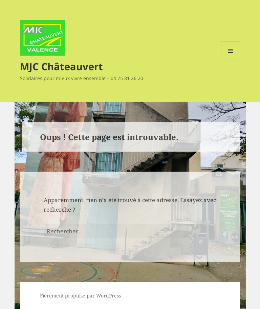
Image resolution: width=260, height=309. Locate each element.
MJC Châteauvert (61, 66)
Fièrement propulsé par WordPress (80, 295)
